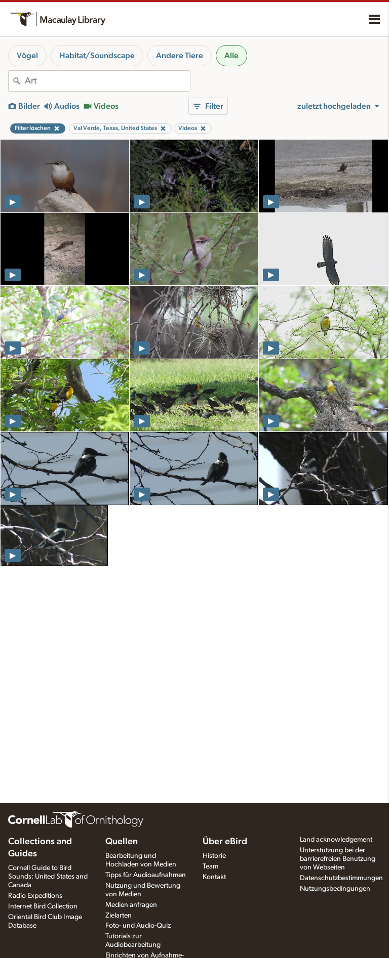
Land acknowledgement (336, 839)
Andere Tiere (179, 56)
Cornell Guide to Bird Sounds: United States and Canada (48, 876)
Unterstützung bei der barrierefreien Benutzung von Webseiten (337, 859)
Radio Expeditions (35, 895)
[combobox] (107, 81)
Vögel (27, 56)
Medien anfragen (131, 904)
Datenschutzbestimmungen (341, 878)
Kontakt (214, 877)
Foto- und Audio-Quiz (138, 925)
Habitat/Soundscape (97, 56)
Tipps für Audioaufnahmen (145, 875)
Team (210, 866)
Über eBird (225, 841)
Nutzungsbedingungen (335, 888)
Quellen (121, 841)
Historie (214, 855)
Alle (231, 56)
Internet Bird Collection (42, 906)
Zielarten (118, 915)
